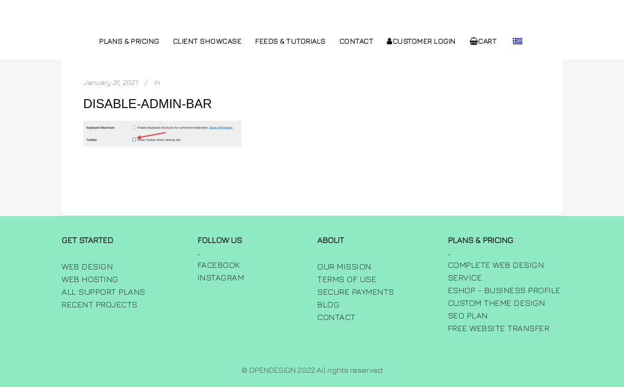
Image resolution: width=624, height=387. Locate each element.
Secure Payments (355, 291)
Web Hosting (90, 279)
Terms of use (346, 279)
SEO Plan (468, 315)
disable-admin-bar (147, 103)
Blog (328, 304)
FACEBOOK (219, 264)
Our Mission (344, 266)
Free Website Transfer (499, 328)
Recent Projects (100, 304)
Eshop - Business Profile (504, 290)
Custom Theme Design (496, 302)
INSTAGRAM (221, 277)
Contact (336, 317)
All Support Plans (103, 291)
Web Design (87, 266)
